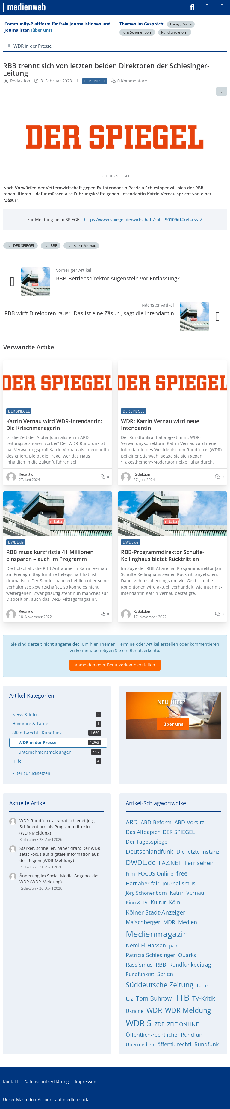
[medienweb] (25, 7)
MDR (169, 922)
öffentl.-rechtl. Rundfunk (188, 1044)
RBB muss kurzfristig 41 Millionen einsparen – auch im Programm (49, 555)
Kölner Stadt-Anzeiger (155, 912)
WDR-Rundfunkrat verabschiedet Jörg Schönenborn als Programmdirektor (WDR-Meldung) (57, 827)
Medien (187, 922)
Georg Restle (181, 24)
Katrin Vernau (81, 245)
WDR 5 (139, 1023)
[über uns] (41, 30)
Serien (165, 973)
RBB (51, 245)
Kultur (158, 902)
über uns (173, 724)
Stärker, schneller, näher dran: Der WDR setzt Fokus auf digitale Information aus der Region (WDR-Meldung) (59, 854)
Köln (174, 902)
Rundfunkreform (174, 32)
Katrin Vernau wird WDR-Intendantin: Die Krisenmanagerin (54, 424)
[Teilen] (221, 91)
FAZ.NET (170, 863)
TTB (182, 997)
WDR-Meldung (188, 1010)
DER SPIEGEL (20, 245)
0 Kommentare (132, 81)
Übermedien (140, 1044)
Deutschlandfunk (149, 851)
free (181, 873)
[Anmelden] (207, 7)
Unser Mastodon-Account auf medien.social (47, 1099)
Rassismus (139, 964)
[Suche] (192, 7)
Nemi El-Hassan (146, 945)
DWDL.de (141, 862)
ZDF (159, 1024)
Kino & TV (137, 902)
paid (174, 945)
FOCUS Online (155, 873)
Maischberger (143, 922)
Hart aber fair (142, 883)
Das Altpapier (143, 831)
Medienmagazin (157, 933)
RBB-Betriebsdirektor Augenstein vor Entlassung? (118, 278)
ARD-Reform (156, 822)
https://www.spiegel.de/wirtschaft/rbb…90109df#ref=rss (141, 219)
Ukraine (134, 1011)
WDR (154, 1010)
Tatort (203, 985)
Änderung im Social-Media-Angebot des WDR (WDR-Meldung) (59, 879)
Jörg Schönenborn (137, 32)
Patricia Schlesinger (150, 955)
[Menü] (222, 7)
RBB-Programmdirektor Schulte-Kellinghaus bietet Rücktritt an (162, 555)
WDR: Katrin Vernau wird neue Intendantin (160, 424)
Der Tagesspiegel (147, 841)
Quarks (187, 955)
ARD (132, 822)
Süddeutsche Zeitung (159, 984)
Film (130, 873)
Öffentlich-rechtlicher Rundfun (164, 1034)
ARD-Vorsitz (189, 822)
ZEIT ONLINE (183, 1024)
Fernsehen (199, 863)
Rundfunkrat (140, 974)
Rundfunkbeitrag (190, 964)
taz (129, 998)
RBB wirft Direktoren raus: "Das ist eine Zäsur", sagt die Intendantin (89, 313)
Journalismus (179, 883)
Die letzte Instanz (197, 851)
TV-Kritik (203, 998)
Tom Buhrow (154, 998)
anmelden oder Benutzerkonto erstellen (115, 665)
